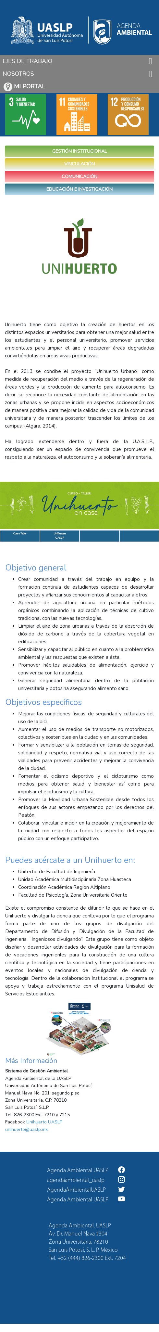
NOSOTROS (18, 74)
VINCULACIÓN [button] (79, 163)
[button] (12, 505)
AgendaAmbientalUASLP (86, 1189)
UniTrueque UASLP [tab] (60, 536)
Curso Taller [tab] (19, 536)
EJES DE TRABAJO (27, 61)
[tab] (99, 536)
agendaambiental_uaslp (86, 1180)
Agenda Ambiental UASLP (86, 1170)
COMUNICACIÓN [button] (79, 176)
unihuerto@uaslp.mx (26, 1129)
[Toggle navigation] (150, 61)
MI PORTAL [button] (24, 87)
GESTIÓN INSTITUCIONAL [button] (79, 151)
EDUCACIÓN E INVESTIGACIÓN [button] (79, 189)
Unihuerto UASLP (44, 1122)
